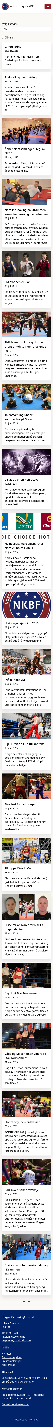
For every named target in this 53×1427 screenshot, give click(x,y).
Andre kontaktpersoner (15, 1404)
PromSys (33, 1419)
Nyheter (6, 1353)
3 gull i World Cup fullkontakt (24, 744)
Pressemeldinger (11, 1361)
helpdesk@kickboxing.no (16, 1340)
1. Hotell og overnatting (21, 77)
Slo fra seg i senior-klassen (22, 1122)
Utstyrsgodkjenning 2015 (22, 623)
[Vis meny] (48, 6)
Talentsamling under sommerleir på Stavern (20, 417)
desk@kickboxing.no (22, 1381)
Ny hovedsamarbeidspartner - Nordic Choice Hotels (25, 546)
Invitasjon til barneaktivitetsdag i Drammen (26, 1267)
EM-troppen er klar (17, 282)
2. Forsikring (13, 47)
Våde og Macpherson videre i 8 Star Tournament (25, 1056)
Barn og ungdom (12, 1357)
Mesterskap (8, 1364)
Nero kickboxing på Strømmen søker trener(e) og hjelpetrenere (26, 212)
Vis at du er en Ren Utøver (22, 479)
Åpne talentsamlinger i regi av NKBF (25, 151)
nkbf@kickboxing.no (13, 1336)
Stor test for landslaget (20, 804)
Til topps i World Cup (19, 868)
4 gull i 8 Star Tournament (22, 993)
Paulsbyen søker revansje (22, 1190)
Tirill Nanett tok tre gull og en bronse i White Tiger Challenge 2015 (25, 346)
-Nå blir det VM (15, 680)
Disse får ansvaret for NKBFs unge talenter (24, 927)
